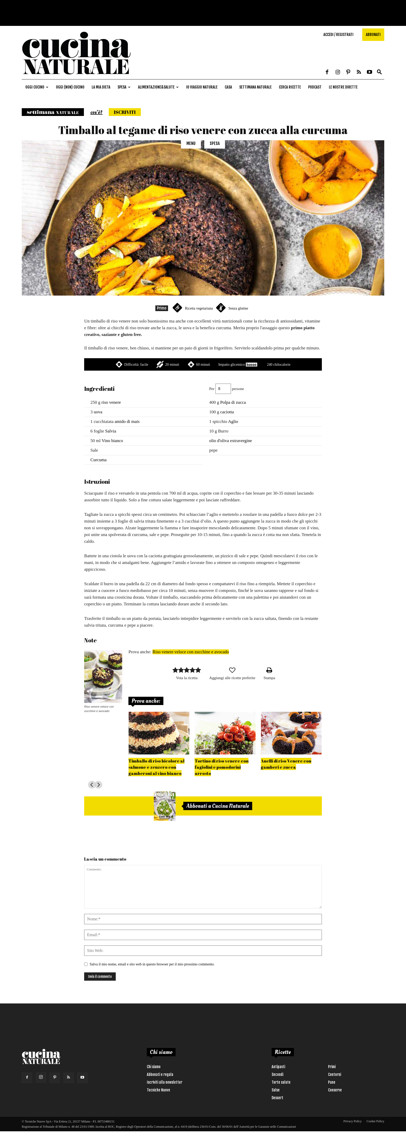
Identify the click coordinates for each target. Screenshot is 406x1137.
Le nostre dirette (343, 87)
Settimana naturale (255, 87)
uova (98, 411)
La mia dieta (101, 87)
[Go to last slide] (92, 785)
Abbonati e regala (160, 1074)
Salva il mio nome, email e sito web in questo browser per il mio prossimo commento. (152, 964)
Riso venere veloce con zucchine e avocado (191, 651)
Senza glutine (238, 308)
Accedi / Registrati (338, 34)
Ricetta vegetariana (199, 308)
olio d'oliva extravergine (230, 440)
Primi (332, 1067)
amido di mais (127, 421)
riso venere (111, 402)
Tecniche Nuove (158, 1090)
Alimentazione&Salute (158, 87)
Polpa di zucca (233, 402)
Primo (161, 308)
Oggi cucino (36, 87)
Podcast (315, 87)
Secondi (277, 1074)
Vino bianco (112, 440)
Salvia (110, 431)
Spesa (124, 87)
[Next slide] (98, 785)
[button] (379, 72)
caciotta (227, 411)
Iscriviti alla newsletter (164, 1082)
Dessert (277, 1098)
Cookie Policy (375, 1121)
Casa (228, 87)
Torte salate (281, 1082)
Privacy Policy (352, 1121)
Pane (331, 1082)
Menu (190, 143)
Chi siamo (154, 1067)
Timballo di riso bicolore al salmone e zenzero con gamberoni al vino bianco (156, 767)
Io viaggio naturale (202, 87)
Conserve (335, 1090)
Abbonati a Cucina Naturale (217, 806)
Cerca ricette (290, 87)
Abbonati (373, 34)
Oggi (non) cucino (70, 87)
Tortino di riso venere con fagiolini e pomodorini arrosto (222, 767)
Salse (276, 1090)
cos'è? (96, 112)
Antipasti (278, 1067)
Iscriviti (125, 112)
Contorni (334, 1074)
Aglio (233, 421)
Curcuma (98, 459)
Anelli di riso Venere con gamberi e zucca (286, 764)
